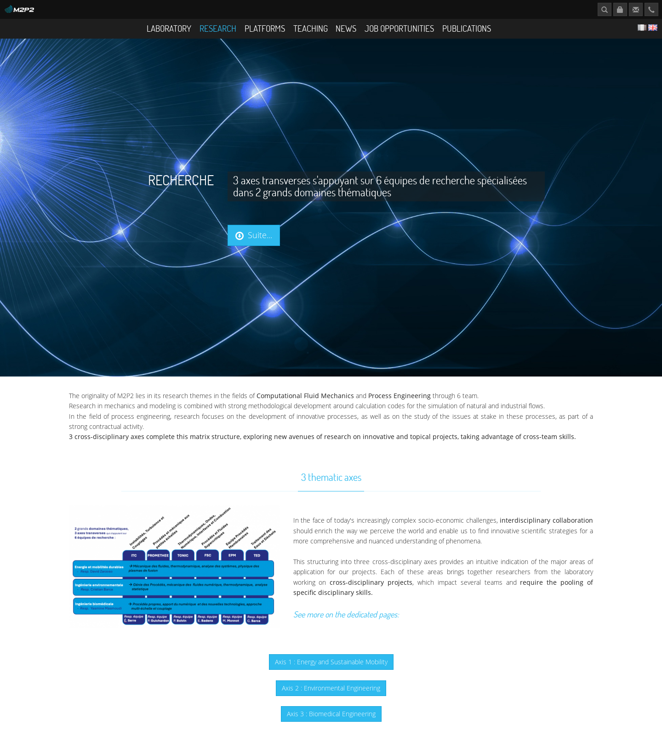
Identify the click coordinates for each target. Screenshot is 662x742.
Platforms (265, 28)
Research (218, 28)
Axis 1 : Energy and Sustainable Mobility (331, 661)
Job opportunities (399, 28)
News (346, 28)
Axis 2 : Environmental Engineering (331, 688)
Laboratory (169, 28)
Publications (466, 28)
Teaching (310, 28)
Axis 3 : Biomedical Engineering (331, 713)
